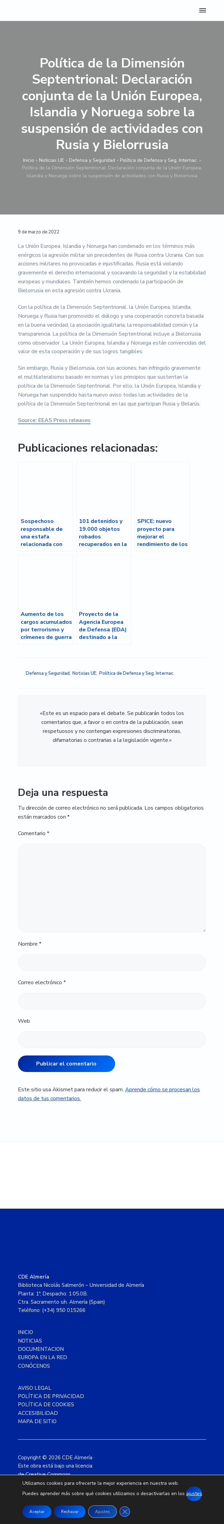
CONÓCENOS (34, 1366)
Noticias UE (51, 160)
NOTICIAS (30, 1340)
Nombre (29, 944)
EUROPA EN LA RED (42, 1357)
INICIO (25, 1332)
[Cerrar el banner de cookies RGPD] (125, 1511)
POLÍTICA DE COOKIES (46, 1404)
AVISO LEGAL (34, 1388)
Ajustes (102, 1511)
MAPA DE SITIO (37, 1421)
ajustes (194, 1493)
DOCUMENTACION (41, 1349)
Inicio (28, 160)
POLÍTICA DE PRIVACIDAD (51, 1396)
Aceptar (36, 1511)
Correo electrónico (42, 982)
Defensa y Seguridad (92, 160)
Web (24, 1021)
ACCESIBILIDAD (38, 1413)
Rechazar (70, 1511)
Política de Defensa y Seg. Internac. (159, 160)
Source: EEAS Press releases (54, 420)
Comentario (33, 833)
